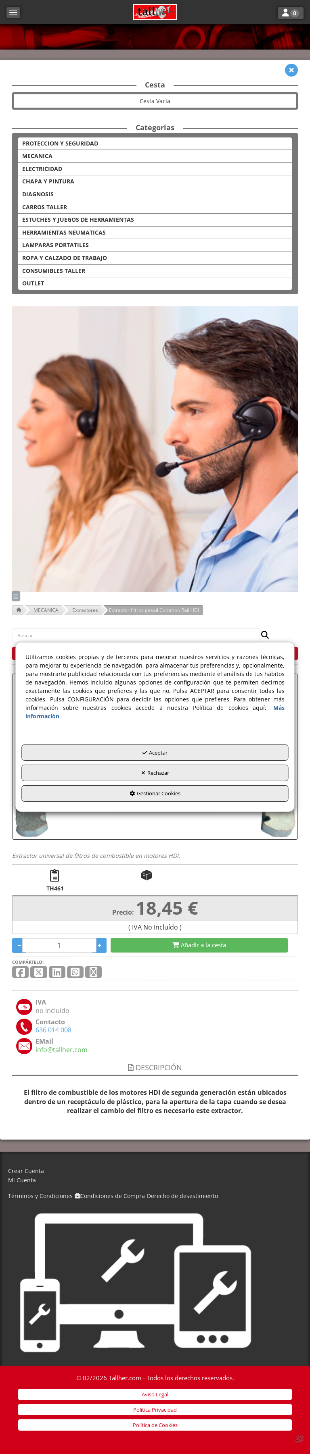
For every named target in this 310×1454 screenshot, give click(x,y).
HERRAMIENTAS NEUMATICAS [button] (64, 232)
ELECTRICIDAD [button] (42, 169)
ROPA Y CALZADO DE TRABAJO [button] (64, 258)
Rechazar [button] (155, 772)
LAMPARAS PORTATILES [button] (55, 245)
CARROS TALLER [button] (44, 207)
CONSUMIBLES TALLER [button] (53, 271)
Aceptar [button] (155, 752)
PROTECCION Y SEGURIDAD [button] (60, 143)
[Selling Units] (59, 945)
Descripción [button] (155, 1067)
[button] (155, 12)
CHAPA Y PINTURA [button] (48, 181)
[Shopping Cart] (199, 945)
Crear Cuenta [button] (26, 1171)
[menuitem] (155, 1171)
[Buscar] (262, 635)
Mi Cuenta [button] (22, 1180)
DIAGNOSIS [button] (38, 194)
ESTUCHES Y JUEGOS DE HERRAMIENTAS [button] (78, 219)
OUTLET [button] (33, 283)
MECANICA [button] (37, 156)
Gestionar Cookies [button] (155, 793)
